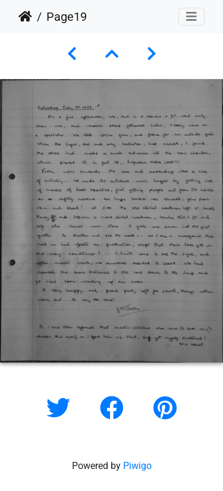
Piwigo (137, 465)
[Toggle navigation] (191, 17)
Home (25, 17)
